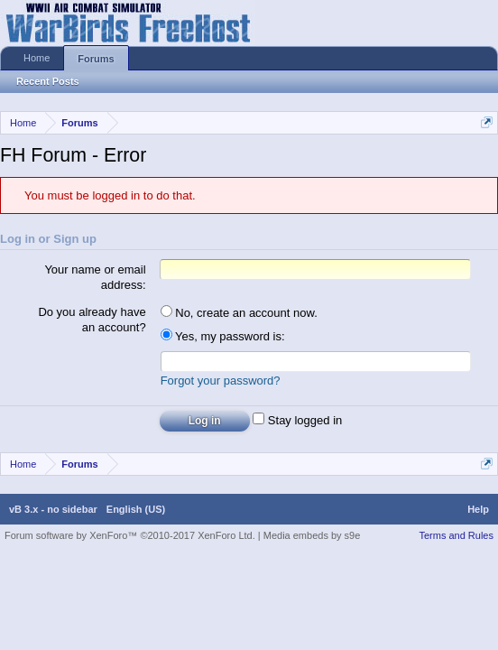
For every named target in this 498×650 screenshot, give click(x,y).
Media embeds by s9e (312, 538)
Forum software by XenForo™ (130, 538)
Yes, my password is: (223, 336)
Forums (96, 58)
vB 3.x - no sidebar (53, 511)
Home (36, 57)
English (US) (135, 511)
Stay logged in (297, 423)
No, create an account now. (239, 313)
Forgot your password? (221, 383)
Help (478, 511)
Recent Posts (47, 81)
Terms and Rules (456, 538)
